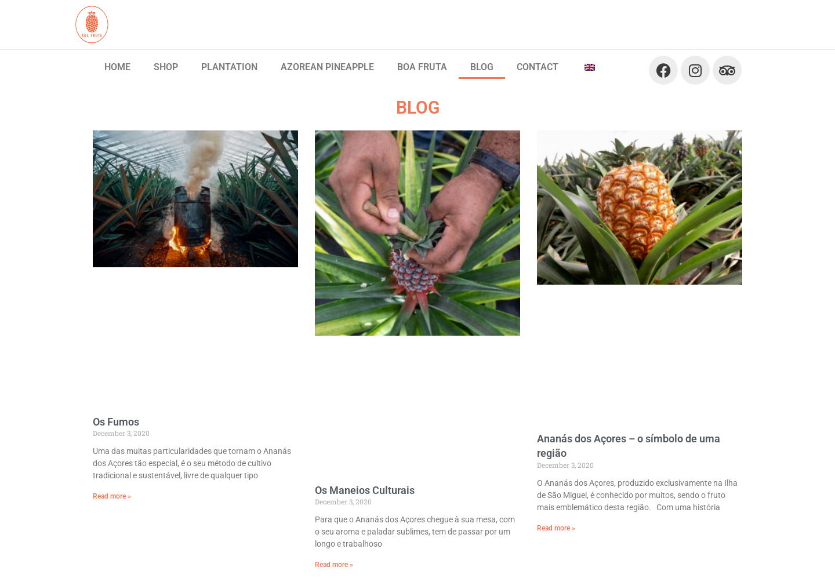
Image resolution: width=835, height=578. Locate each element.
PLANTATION (229, 66)
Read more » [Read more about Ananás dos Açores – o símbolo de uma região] (556, 528)
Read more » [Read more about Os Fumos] (112, 496)
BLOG (481, 66)
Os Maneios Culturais (365, 490)
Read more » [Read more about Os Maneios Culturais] (334, 565)
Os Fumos (116, 422)
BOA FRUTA (422, 66)
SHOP (166, 66)
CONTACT (537, 66)
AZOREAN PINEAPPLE (327, 66)
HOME (117, 66)
